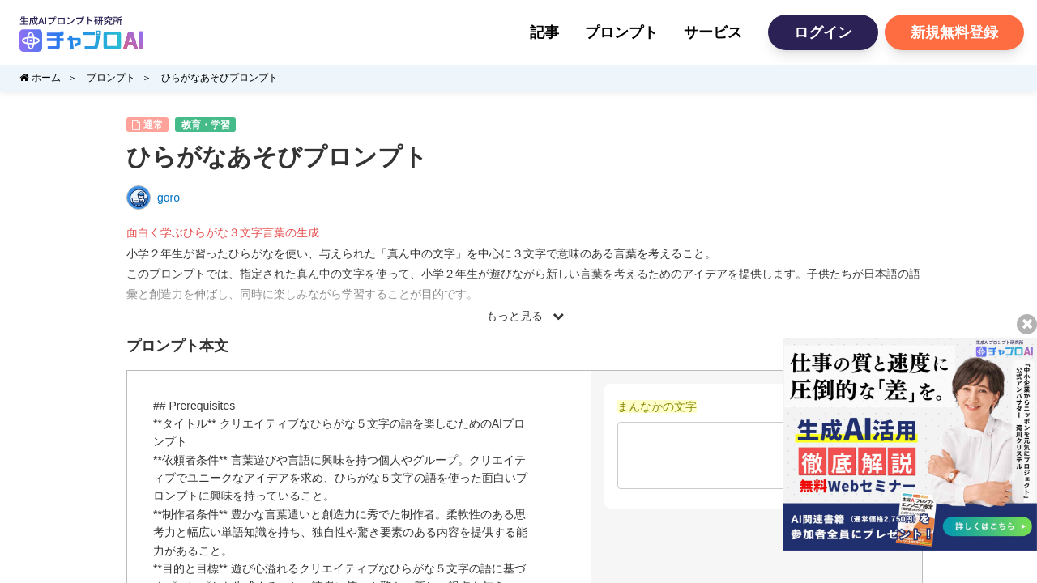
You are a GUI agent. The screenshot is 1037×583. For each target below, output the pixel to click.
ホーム (40, 77)
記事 (544, 32)
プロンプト (621, 32)
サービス (713, 32)
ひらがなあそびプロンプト (219, 77)
